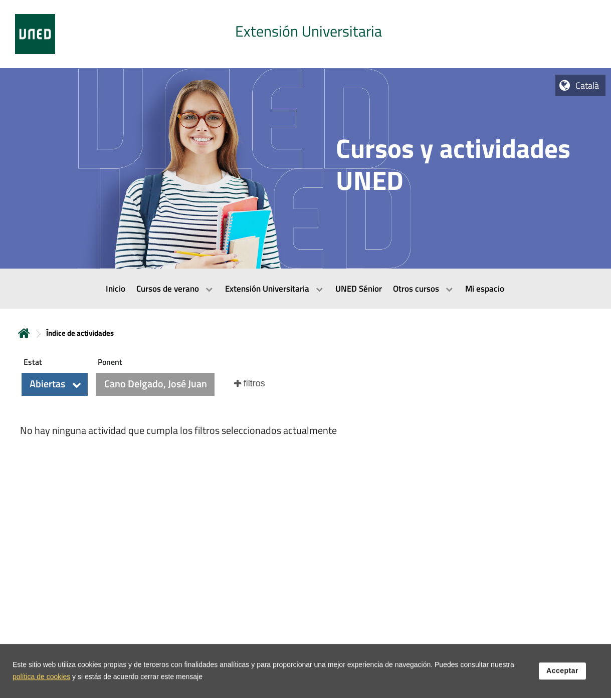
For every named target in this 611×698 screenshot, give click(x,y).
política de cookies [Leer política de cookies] (41, 683)
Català (587, 85)
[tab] (305, 34)
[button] (54, 384)
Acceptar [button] (562, 677)
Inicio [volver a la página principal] (24, 333)
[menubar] (305, 289)
